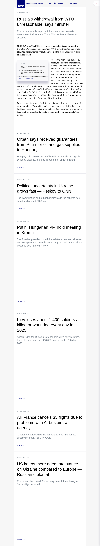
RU (50, 3)
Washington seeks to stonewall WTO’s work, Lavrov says (33, 67)
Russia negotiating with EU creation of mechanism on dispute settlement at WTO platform (32, 72)
